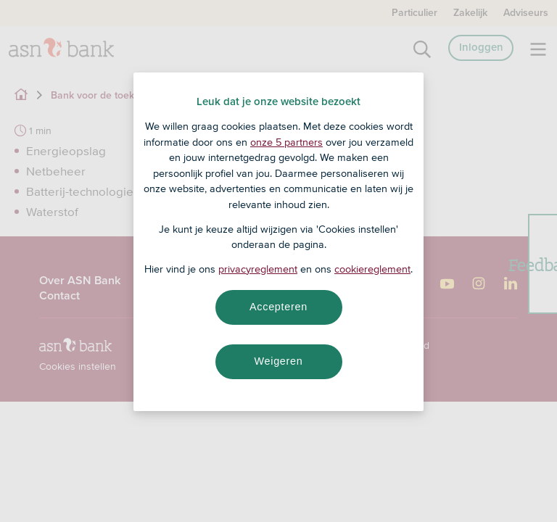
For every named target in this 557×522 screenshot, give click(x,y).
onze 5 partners (286, 142)
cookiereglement (372, 269)
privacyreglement (257, 269)
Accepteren (278, 306)
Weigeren (278, 361)
